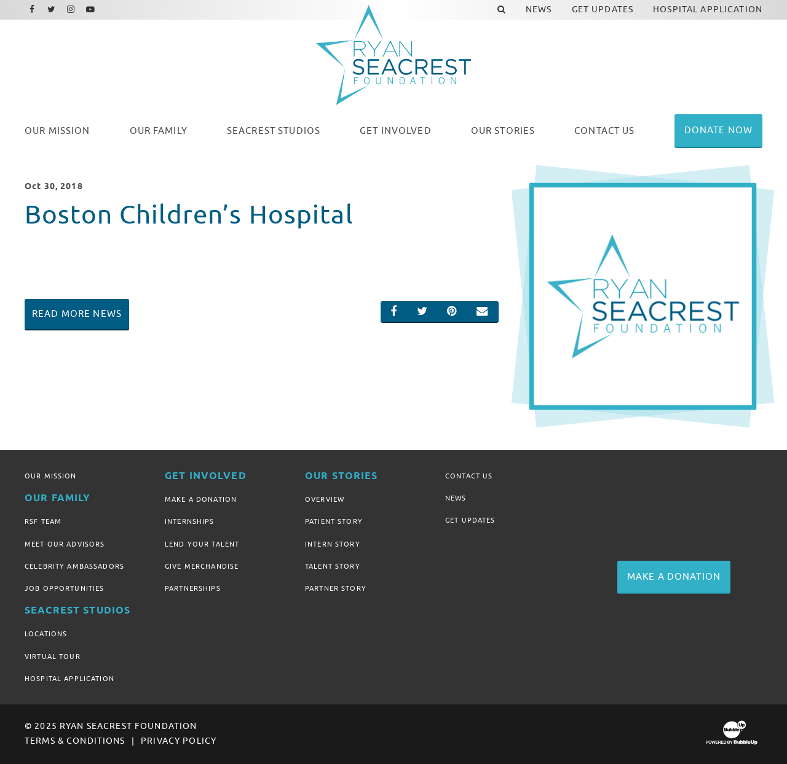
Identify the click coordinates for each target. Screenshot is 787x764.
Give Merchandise (202, 566)
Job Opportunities (64, 588)
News (456, 498)
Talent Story (332, 566)
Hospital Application (69, 678)
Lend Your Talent (202, 544)
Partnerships (193, 588)
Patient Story (334, 521)
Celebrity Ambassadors (74, 566)
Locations (46, 634)
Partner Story (335, 588)
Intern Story (332, 544)
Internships (190, 521)
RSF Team (43, 521)
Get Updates (470, 520)
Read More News (77, 314)
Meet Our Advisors (65, 544)
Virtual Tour (53, 656)
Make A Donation (201, 499)
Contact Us (468, 476)
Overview (324, 499)
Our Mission (51, 476)
